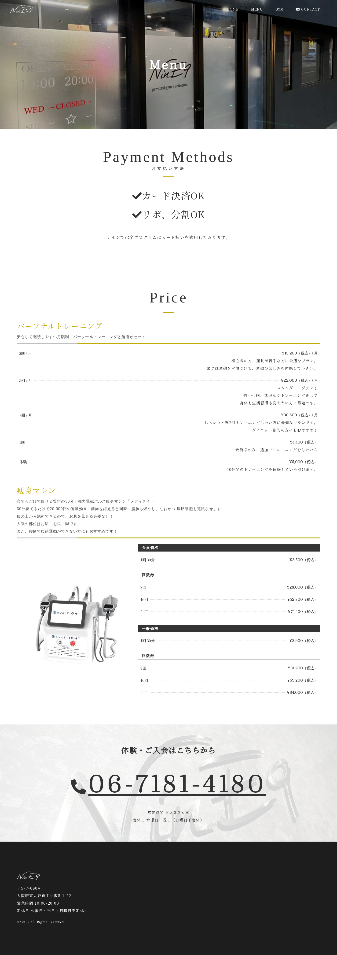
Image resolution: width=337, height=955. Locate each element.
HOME (232, 9)
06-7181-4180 (177, 784)
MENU (257, 9)
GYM (279, 9)
